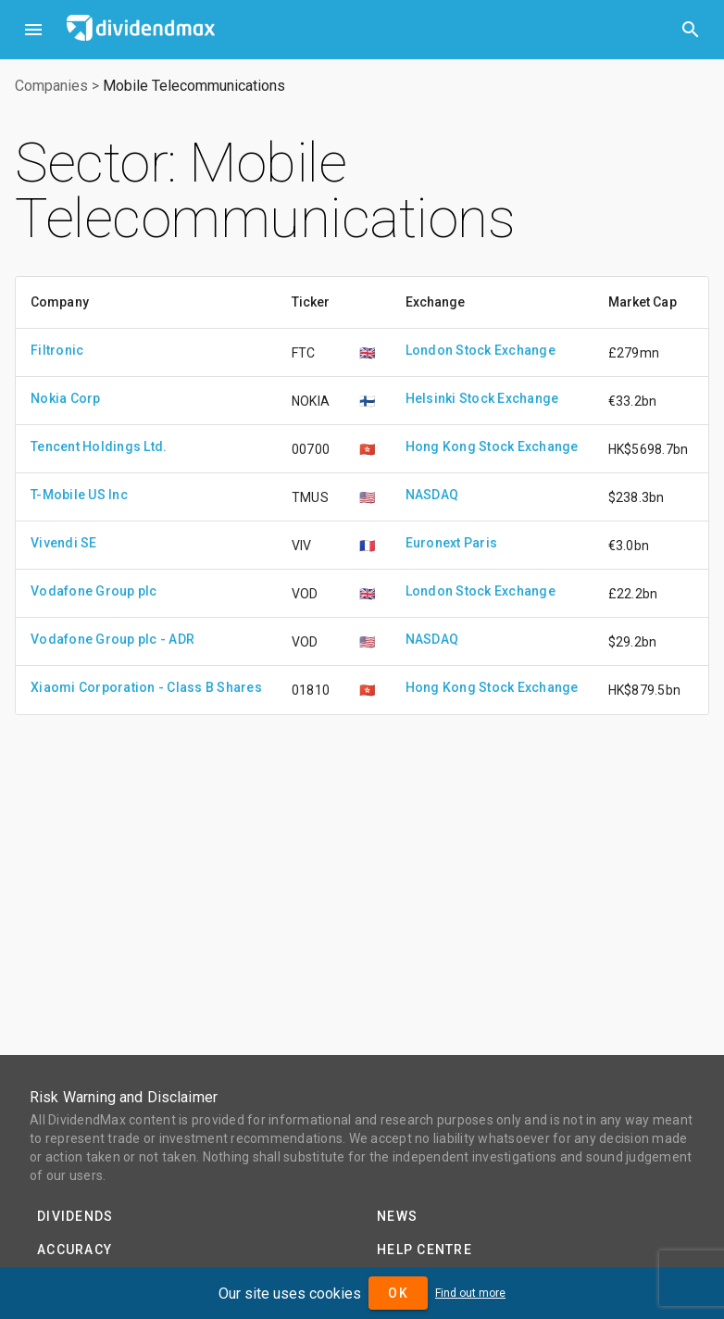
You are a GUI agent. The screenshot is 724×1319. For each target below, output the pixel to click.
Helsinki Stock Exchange (482, 398)
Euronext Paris (452, 542)
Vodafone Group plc (94, 591)
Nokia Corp (66, 398)
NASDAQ (432, 494)
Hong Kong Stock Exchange (492, 446)
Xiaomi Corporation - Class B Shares (146, 687)
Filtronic (57, 350)
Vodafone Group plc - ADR (112, 639)
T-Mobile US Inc (79, 494)
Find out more (470, 1293)
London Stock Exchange (480, 350)
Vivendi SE (64, 542)
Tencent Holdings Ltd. (99, 446)
